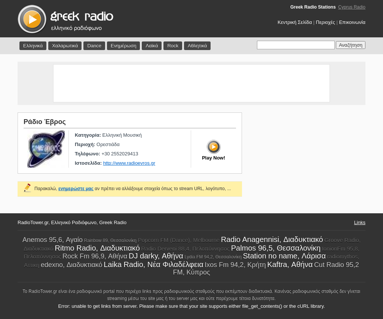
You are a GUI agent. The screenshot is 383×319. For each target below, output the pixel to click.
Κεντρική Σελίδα (295, 22)
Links (359, 222)
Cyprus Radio (351, 7)
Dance (94, 46)
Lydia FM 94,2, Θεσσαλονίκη (213, 257)
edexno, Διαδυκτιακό (71, 265)
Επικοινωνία (352, 22)
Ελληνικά (33, 46)
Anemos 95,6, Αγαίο (52, 240)
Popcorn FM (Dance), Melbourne (179, 240)
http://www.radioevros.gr (129, 163)
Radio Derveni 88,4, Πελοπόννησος (185, 248)
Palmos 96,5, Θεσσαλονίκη (276, 248)
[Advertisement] (191, 83)
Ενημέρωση (124, 46)
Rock (172, 46)
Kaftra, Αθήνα (290, 264)
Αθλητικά (197, 46)
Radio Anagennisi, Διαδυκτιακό (272, 239)
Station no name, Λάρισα (284, 256)
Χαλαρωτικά (65, 46)
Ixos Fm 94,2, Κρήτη (235, 265)
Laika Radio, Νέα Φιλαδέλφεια (153, 264)
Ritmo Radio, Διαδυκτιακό (97, 248)
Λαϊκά (151, 46)
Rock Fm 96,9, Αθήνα (94, 256)
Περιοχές (325, 22)
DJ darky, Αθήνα (156, 256)
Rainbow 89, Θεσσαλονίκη (110, 240)
